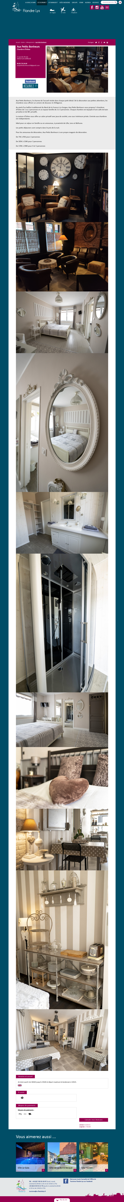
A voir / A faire (30, 3)
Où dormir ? (41, 3)
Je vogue (53, 10)
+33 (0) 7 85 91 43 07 (39, 1181)
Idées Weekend (64, 3)
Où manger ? (53, 3)
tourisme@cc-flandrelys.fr (37, 1191)
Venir (81, 3)
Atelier (23, 42)
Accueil (18, 42)
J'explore (74, 10)
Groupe (74, 3)
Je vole (63, 10)
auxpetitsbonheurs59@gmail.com (28, 65)
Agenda (88, 3)
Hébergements (30, 42)
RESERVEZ (95, 3)
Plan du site (63, 1200)
